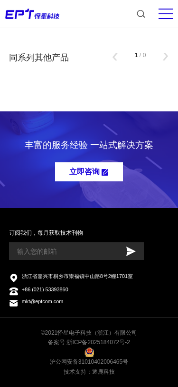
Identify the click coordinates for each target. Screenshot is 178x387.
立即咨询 (89, 172)
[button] (115, 57)
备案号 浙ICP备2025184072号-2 (89, 342)
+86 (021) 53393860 (45, 289)
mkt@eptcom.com (42, 301)
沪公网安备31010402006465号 (89, 361)
